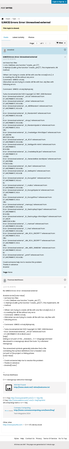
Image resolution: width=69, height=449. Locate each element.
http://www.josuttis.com (12, 425)
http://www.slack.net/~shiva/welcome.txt (32, 387)
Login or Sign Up (59, 2)
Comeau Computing (22, 408)
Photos (31, 37)
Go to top (62, 438)
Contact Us (29, 438)
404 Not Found (20, 385)
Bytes (16, 438)
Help (22, 438)
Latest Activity (18, 37)
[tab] (6, 37)
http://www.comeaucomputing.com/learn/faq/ (34, 410)
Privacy (39, 438)
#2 (65, 287)
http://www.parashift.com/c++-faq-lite (27, 398)
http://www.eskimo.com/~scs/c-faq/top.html (26, 400)
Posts (6, 37)
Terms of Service (50, 438)
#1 (65, 57)
